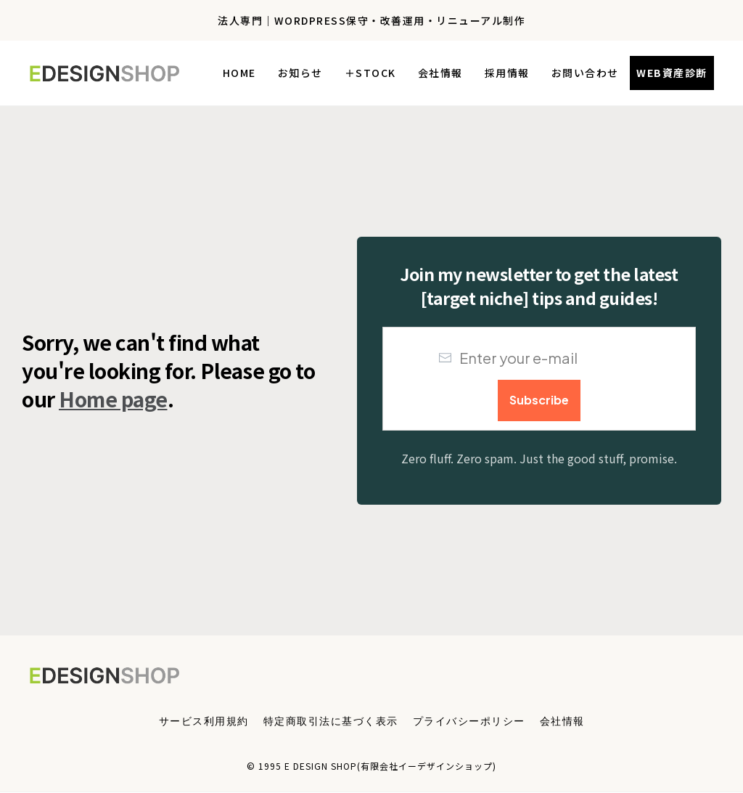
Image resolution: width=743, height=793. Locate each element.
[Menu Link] (204, 720)
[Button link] (672, 73)
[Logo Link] (109, 73)
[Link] (239, 73)
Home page (113, 398)
